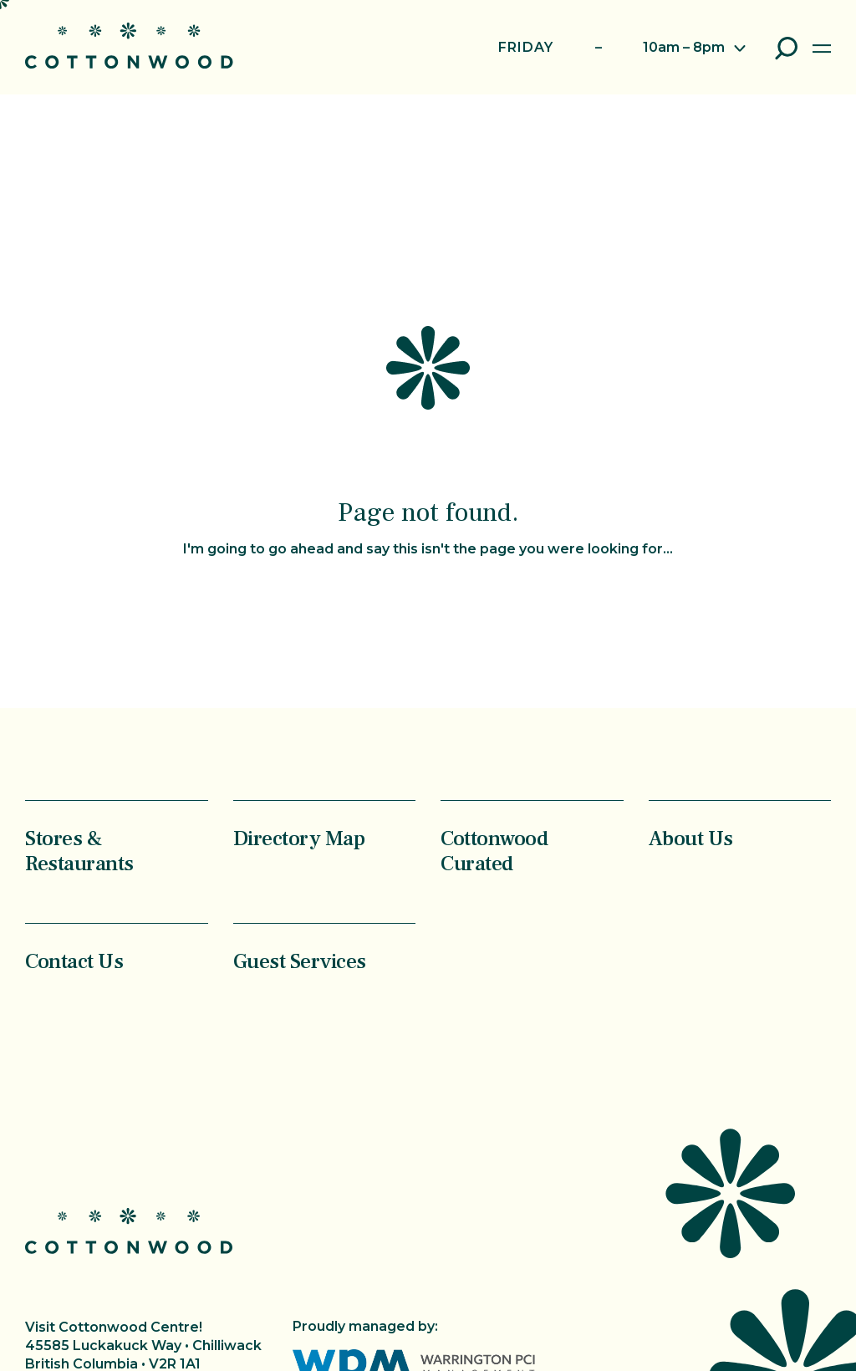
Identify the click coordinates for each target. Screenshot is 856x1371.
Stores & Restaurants (79, 850)
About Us (691, 838)
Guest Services (299, 961)
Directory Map (299, 838)
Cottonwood (129, 46)
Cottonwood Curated (494, 850)
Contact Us (74, 961)
